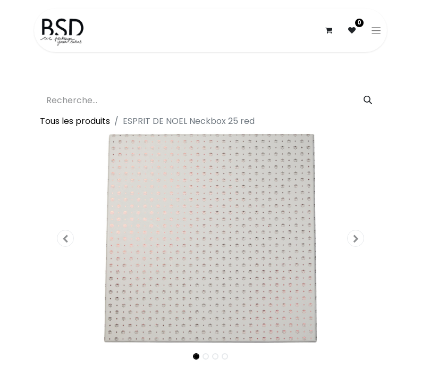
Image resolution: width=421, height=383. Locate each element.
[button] (65, 238)
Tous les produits (75, 121)
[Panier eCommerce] (328, 30)
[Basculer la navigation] (376, 30)
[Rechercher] (368, 100)
